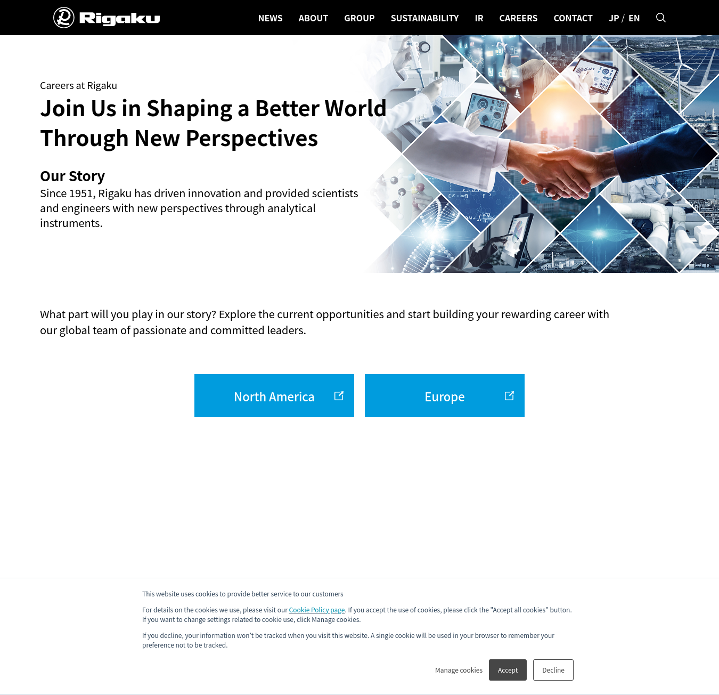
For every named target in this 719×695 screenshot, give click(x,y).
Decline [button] (553, 669)
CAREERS (519, 17)
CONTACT (573, 17)
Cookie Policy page (317, 609)
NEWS (270, 17)
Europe (444, 396)
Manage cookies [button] (459, 669)
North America (274, 396)
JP (614, 17)
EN (634, 17)
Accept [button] (508, 669)
